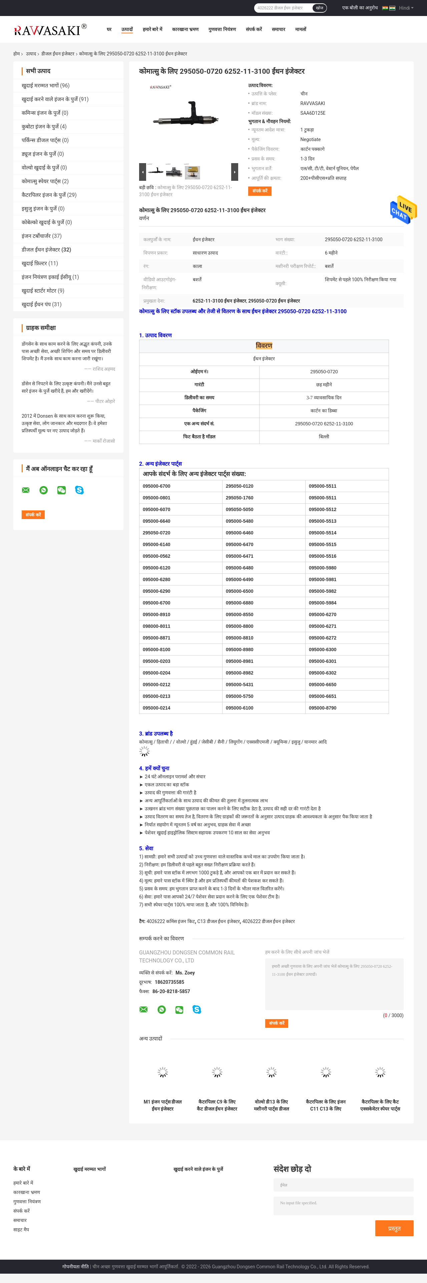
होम (16, 53)
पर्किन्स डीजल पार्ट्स (41, 140)
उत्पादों (127, 29)
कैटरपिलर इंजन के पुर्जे (44, 195)
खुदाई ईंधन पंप (36, 304)
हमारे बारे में (152, 29)
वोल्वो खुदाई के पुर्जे (40, 167)
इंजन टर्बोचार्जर (36, 236)
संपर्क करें (254, 29)
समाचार (278, 29)
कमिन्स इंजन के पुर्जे (41, 113)
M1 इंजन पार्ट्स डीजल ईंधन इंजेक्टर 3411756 (163, 1105)
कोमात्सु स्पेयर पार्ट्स (41, 181)
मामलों (300, 29)
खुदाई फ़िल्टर (34, 263)
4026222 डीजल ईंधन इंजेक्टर (268, 921)
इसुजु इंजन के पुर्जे (39, 208)
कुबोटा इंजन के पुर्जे (40, 126)
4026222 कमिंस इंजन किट (170, 921)
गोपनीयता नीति (75, 1266)
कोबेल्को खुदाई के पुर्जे (43, 222)
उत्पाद (31, 53)
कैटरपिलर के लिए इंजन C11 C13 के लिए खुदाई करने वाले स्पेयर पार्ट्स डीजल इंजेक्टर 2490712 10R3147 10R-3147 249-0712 (325, 1105)
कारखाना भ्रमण (185, 29)
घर (109, 29)
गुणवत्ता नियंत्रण (222, 29)
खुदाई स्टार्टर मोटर (39, 291)
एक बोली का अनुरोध (360, 7)
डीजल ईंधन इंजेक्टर (57, 53)
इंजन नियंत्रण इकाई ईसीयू (46, 277)
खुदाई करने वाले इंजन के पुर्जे (50, 99)
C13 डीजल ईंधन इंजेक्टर (218, 921)
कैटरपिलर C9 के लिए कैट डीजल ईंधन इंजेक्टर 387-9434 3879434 (217, 1105)
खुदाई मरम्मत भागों (40, 85)
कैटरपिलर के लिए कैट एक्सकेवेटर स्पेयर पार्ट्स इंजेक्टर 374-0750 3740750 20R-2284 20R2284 (380, 1105)
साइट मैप (21, 1229)
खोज (319, 8)
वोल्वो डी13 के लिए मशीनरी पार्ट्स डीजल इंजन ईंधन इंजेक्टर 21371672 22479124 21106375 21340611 (271, 1105)
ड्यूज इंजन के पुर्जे (39, 154)
